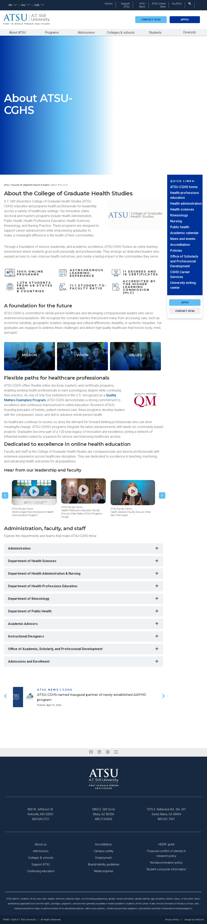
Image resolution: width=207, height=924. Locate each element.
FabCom (199, 920)
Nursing (176, 221)
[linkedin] (99, 752)
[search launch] (189, 3)
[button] (5, 495)
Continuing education (40, 871)
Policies (176, 250)
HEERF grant (166, 844)
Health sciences (182, 209)
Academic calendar (184, 233)
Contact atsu (151, 19)
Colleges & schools (121, 32)
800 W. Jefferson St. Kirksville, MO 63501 (41, 812)
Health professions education (184, 195)
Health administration (186, 203)
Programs (52, 32)
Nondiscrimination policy (166, 862)
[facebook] (91, 752)
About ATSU (17, 32)
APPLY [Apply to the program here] (185, 302)
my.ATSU (177, 3)
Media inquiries (103, 871)
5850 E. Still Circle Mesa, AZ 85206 (103, 812)
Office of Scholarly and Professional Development (184, 261)
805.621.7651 (166, 819)
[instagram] (108, 752)
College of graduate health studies (30, 185)
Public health (179, 227)
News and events (182, 239)
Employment (103, 858)
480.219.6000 (103, 819)
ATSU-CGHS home (183, 187)
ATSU (6, 185)
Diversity (189, 32)
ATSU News (142, 5)
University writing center (183, 285)
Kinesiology (179, 215)
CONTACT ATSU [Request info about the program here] (184, 311)
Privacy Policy (172, 920)
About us (40, 844)
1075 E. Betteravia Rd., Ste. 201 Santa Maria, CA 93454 (166, 812)
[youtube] (116, 752)
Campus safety (103, 851)
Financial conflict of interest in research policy (166, 853)
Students (155, 32)
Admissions (86, 32)
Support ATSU (125, 5)
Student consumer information (166, 869)
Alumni (109, 3)
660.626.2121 (40, 819)
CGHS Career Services (180, 274)
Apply (185, 19)
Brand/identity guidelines (103, 864)
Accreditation (180, 245)
